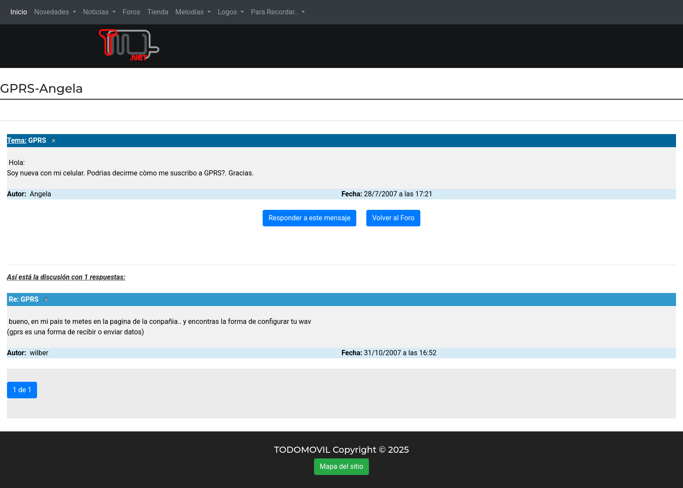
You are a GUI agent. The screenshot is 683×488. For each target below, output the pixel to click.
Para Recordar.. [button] (275, 12)
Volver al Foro (393, 218)
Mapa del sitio (341, 466)
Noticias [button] (97, 12)
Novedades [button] (52, 12)
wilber (39, 353)
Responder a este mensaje (309, 218)
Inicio (20, 11)
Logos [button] (228, 12)
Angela (40, 194)
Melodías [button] (190, 12)
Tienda (157, 12)
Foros (131, 12)
